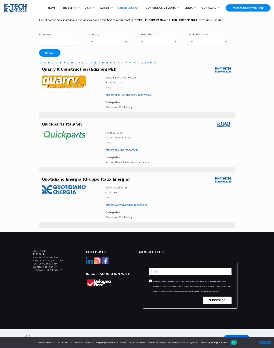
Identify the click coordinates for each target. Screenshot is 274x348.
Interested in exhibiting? (248, 8)
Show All (150, 62)
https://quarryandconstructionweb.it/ (129, 94)
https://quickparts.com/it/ (121, 150)
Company (45, 34)
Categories (146, 34)
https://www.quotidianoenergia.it (126, 204)
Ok (233, 342)
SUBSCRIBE (217, 300)
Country (94, 34)
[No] (265, 342)
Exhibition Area (198, 34)
